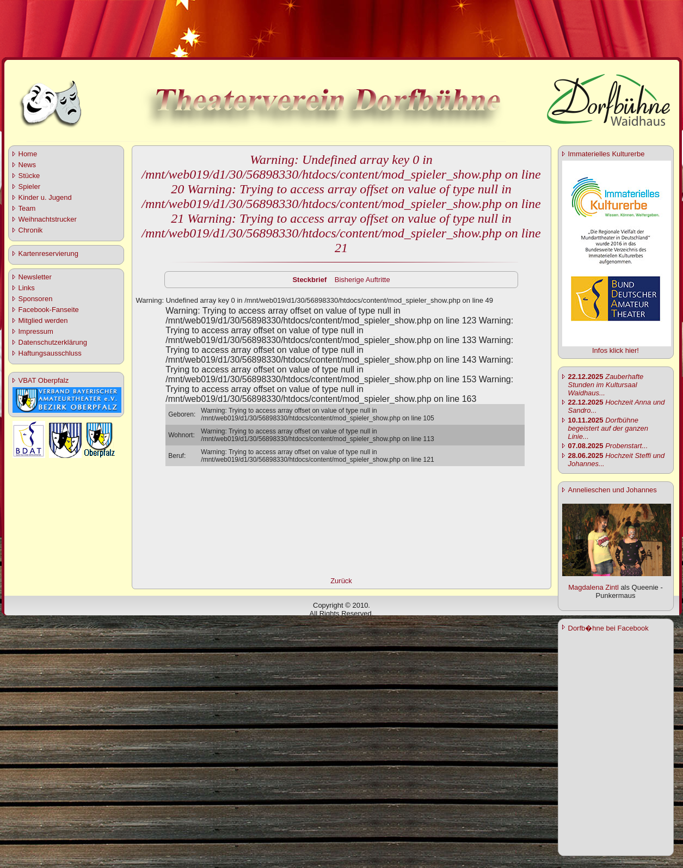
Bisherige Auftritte (362, 280)
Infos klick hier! (615, 350)
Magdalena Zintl (593, 587)
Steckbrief (309, 280)
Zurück (341, 581)
